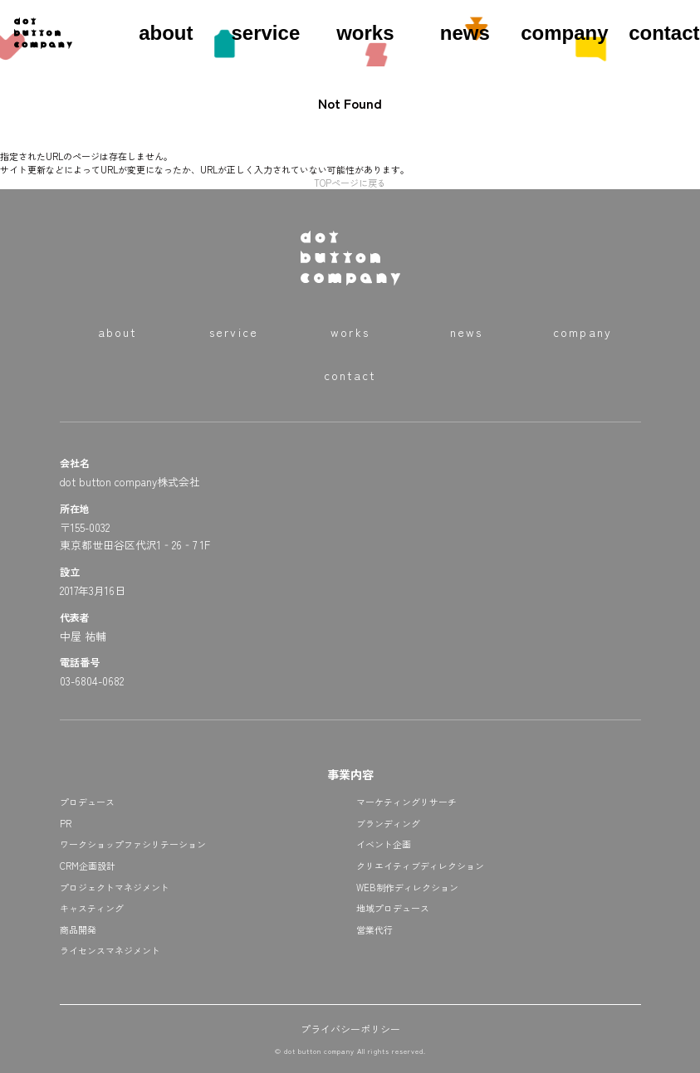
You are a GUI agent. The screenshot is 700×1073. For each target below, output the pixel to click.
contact (664, 33)
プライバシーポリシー (350, 1029)
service (265, 33)
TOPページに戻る (350, 182)
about (166, 33)
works (365, 33)
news (465, 33)
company (564, 33)
